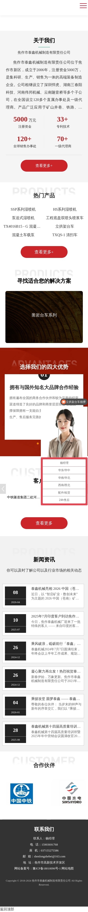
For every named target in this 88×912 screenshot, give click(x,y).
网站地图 (67, 868)
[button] (77, 317)
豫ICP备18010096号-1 (47, 868)
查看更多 (44, 523)
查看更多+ (44, 166)
